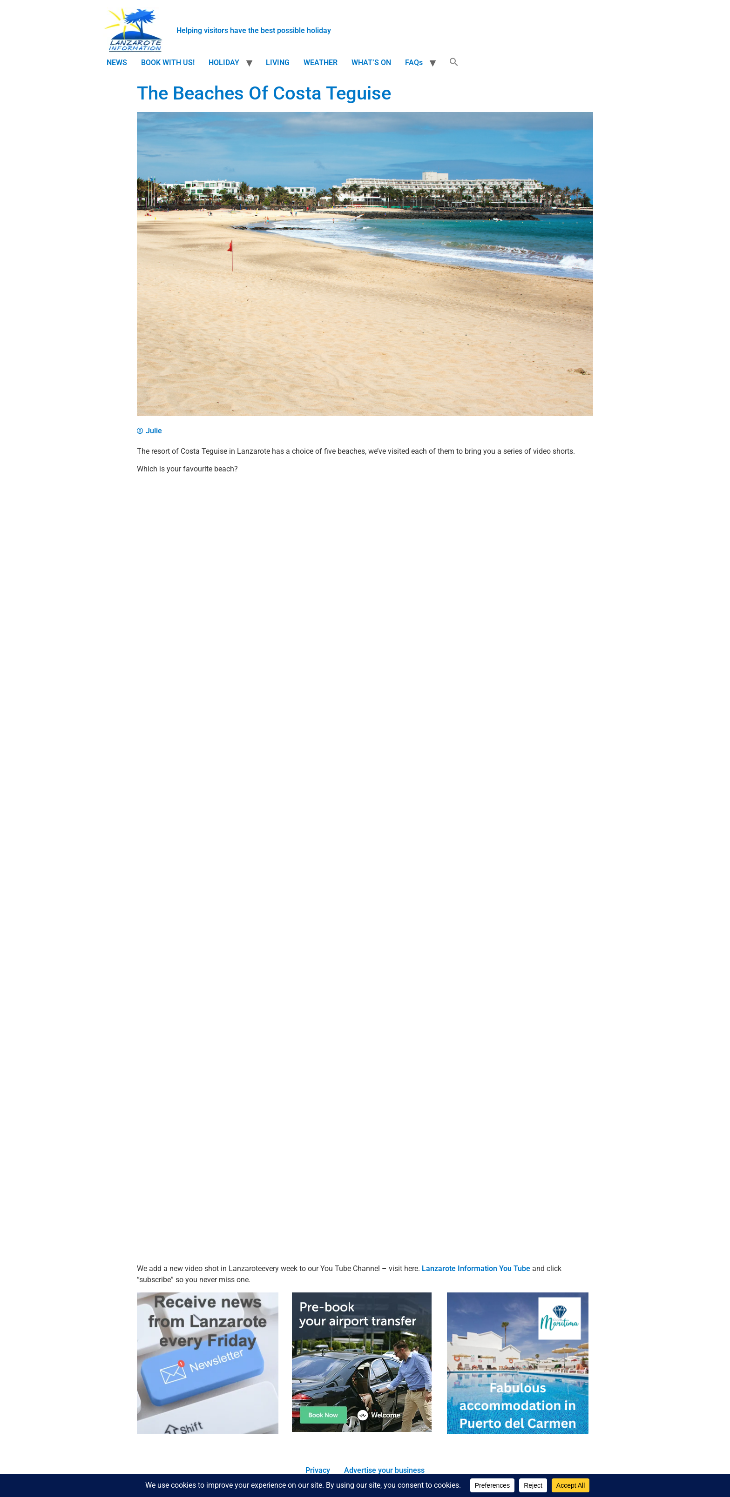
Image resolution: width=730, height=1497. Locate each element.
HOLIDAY (224, 62)
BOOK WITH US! (168, 62)
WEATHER (321, 62)
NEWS (117, 62)
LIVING (278, 62)
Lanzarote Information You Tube (476, 1268)
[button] (454, 62)
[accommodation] (517, 1431)
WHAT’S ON (371, 62)
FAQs (414, 62)
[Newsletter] (207, 1431)
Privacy (317, 1470)
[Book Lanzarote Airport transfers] (362, 1429)
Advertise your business (384, 1470)
